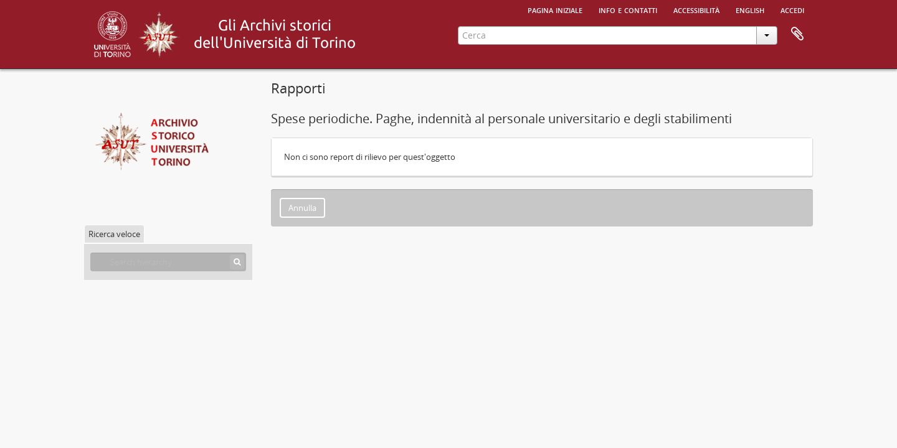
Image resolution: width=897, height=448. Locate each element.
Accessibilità (696, 9)
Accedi (792, 9)
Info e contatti (628, 9)
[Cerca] (237, 261)
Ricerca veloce (114, 234)
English (750, 9)
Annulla (302, 207)
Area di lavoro (797, 34)
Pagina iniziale (555, 9)
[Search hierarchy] (168, 262)
